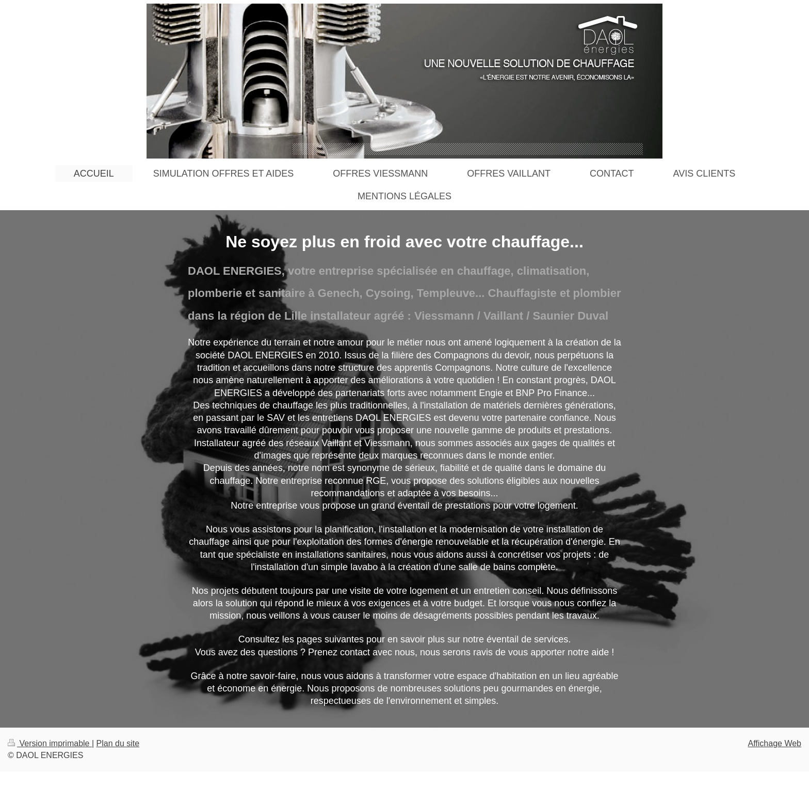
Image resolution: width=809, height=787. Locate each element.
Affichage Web (774, 743)
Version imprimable (50, 743)
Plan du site (118, 743)
